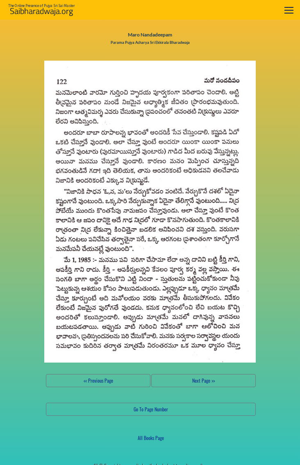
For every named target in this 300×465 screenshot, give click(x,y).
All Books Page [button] (151, 437)
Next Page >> (203, 380)
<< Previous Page (98, 380)
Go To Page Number (151, 409)
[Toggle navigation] (289, 10)
